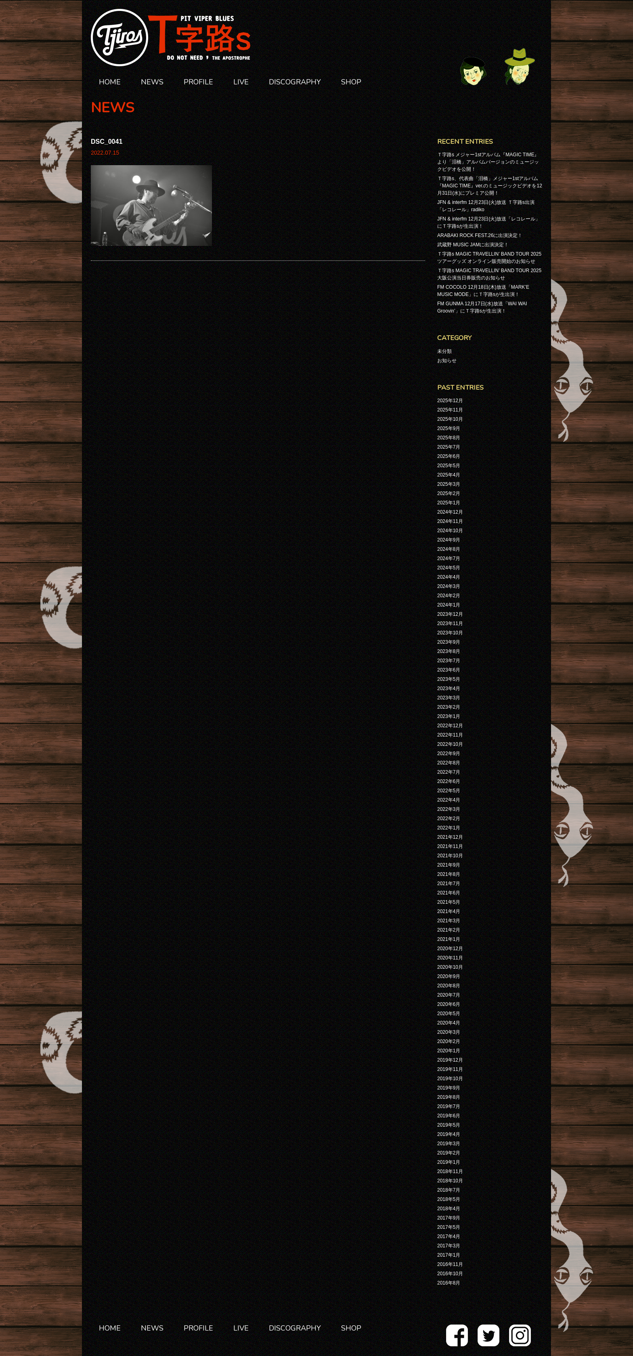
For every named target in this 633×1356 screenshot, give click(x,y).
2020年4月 (448, 1023)
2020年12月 (450, 948)
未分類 (444, 351)
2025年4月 (448, 475)
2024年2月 (448, 595)
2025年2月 (448, 493)
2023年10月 (450, 633)
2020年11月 (450, 958)
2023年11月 (450, 623)
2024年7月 (448, 558)
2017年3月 (448, 1246)
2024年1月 (448, 605)
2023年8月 (448, 651)
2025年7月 (448, 447)
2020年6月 (448, 1004)
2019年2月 (448, 1153)
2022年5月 (448, 790)
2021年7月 (448, 883)
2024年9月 (448, 540)
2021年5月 (448, 902)
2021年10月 (450, 856)
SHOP (351, 82)
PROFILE (198, 82)
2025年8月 (448, 438)
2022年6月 (448, 781)
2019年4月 (448, 1134)
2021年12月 (450, 837)
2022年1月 (448, 828)
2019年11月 (450, 1069)
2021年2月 (448, 930)
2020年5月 (448, 1013)
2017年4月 (448, 1236)
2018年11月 (450, 1171)
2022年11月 (450, 735)
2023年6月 (448, 670)
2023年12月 (450, 614)
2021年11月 (450, 846)
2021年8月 (448, 874)
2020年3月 (448, 1032)
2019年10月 (450, 1078)
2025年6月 (448, 456)
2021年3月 (448, 921)
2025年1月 (448, 503)
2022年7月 (448, 772)
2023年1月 (448, 716)
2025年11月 (450, 410)
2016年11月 (450, 1264)
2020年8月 (448, 986)
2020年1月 (448, 1051)
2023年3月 (448, 698)
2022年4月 (448, 800)
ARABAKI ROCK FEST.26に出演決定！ (479, 235)
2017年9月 (448, 1218)
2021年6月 (448, 893)
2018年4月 (448, 1208)
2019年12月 (450, 1060)
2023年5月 (448, 679)
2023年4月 (448, 688)
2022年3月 (448, 809)
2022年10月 (450, 744)
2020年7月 (448, 995)
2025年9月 (448, 428)
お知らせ (447, 360)
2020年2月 (448, 1041)
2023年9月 (448, 642)
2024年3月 (448, 586)
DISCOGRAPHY (295, 82)
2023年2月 (448, 707)
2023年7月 (448, 660)
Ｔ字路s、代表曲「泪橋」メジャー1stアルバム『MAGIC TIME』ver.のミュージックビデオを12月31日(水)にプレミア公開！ (489, 186)
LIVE (241, 82)
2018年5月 (448, 1199)
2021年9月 (448, 865)
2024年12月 (450, 512)
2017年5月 (448, 1227)
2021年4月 (448, 911)
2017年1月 (448, 1255)
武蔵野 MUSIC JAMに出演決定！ (473, 245)
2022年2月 (448, 818)
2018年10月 (450, 1181)
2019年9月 (448, 1088)
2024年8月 (448, 549)
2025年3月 (448, 484)
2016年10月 (450, 1273)
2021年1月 (448, 939)
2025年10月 (450, 419)
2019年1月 (448, 1162)
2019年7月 (448, 1106)
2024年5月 (448, 568)
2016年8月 (448, 1283)
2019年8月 (448, 1097)
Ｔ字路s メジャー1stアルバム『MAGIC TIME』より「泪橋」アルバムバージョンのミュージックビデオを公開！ (488, 162)
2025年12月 (450, 400)
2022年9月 (448, 753)
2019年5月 (448, 1125)
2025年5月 (448, 465)
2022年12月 (450, 725)
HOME (110, 82)
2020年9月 (448, 976)
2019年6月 (448, 1116)
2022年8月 (448, 763)
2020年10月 (450, 967)
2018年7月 (448, 1190)
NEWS (152, 82)
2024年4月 (448, 577)
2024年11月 (450, 521)
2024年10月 (450, 530)
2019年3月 (448, 1143)
